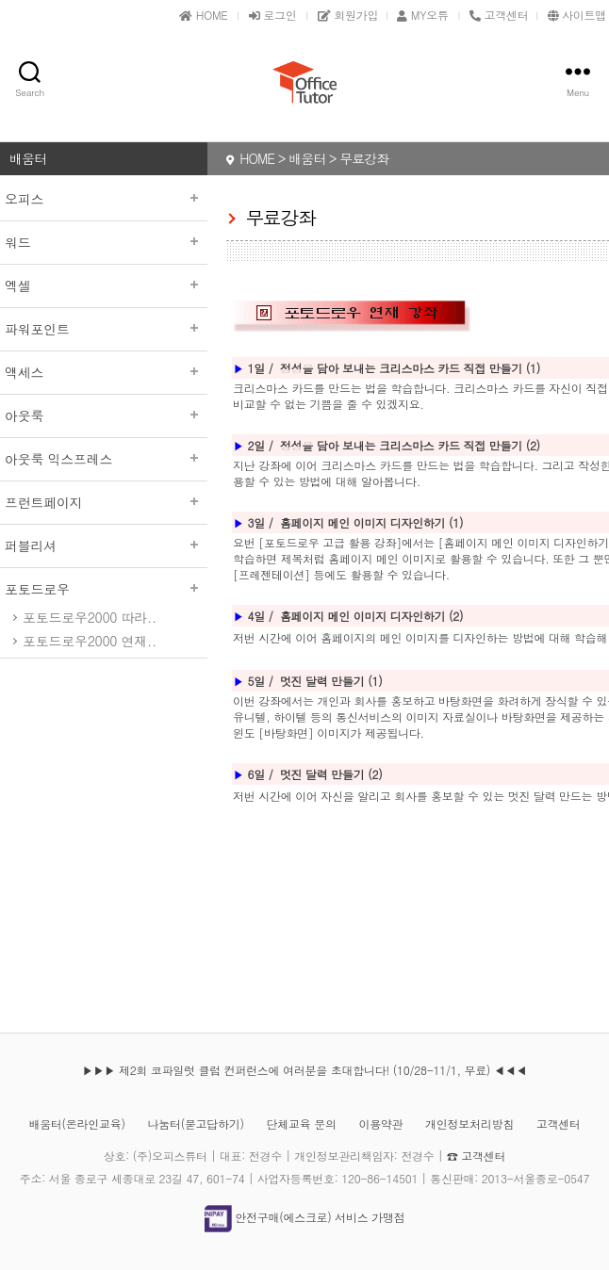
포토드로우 (104, 588)
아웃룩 (104, 415)
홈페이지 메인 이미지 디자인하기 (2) (371, 616)
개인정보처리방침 (469, 1123)
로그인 (273, 15)
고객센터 (558, 1123)
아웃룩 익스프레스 (104, 458)
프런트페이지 (104, 502)
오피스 (104, 198)
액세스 (104, 372)
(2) (375, 774)
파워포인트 (104, 328)
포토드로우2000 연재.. (89, 640)
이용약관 (380, 1123)
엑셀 (104, 285)
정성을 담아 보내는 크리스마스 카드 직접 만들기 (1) (410, 368)
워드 (104, 242)
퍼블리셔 (104, 545)
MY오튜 (422, 15)
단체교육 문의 (302, 1123)
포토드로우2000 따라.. (89, 617)
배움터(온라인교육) (76, 1123)
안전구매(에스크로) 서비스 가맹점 (305, 1217)
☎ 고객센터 (476, 1156)
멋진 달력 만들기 (324, 774)
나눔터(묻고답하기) (195, 1123)
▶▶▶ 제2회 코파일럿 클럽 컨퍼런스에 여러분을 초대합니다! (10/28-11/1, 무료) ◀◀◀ (304, 1070)
